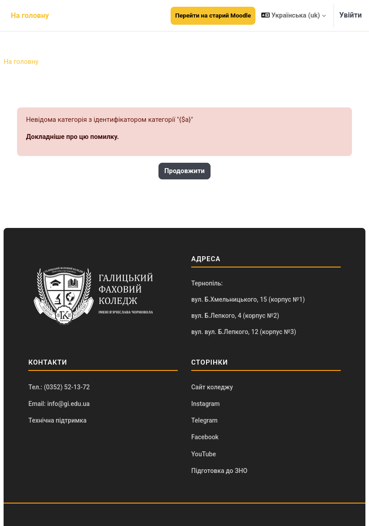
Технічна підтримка (57, 420)
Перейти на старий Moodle (213, 15)
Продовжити (184, 171)
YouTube (203, 454)
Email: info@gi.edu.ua (59, 403)
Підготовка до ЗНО (219, 470)
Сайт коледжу (212, 387)
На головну (21, 62)
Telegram (204, 420)
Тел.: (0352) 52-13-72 (59, 387)
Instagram (205, 403)
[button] (293, 15)
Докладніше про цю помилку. (72, 137)
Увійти (350, 15)
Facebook (205, 437)
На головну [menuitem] (30, 15)
